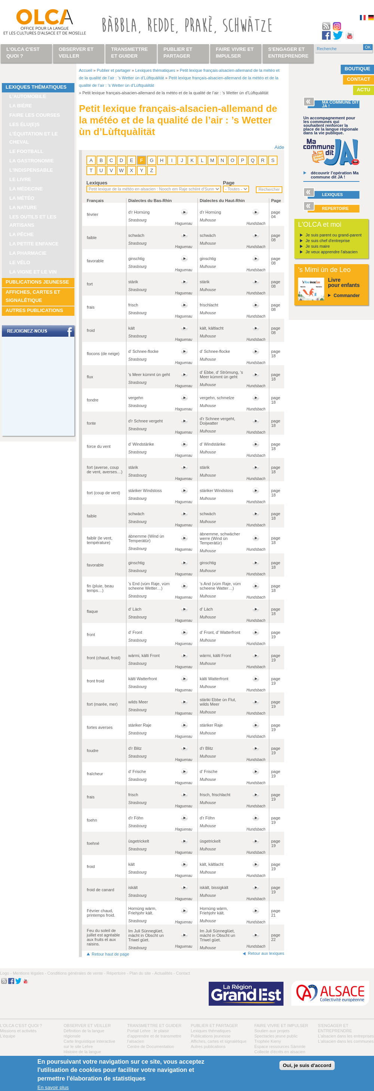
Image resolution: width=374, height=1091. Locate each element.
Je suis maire (318, 246)
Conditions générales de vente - (76, 973)
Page (228, 183)
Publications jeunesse (37, 282)
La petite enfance (34, 244)
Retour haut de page (110, 954)
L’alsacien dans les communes (346, 1041)
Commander (347, 295)
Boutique (357, 68)
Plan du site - (141, 973)
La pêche (21, 234)
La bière (20, 106)
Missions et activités (18, 1031)
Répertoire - (117, 973)
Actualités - (164, 973)
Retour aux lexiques (266, 953)
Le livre (20, 179)
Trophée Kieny (267, 1041)
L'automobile (27, 96)
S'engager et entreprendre (288, 52)
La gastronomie (31, 161)
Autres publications (34, 310)
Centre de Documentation (150, 1046)
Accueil (85, 70)
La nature (23, 207)
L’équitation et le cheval (33, 138)
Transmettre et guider (154, 1025)
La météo (21, 198)
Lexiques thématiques (36, 87)
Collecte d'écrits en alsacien (279, 1051)
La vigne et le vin (33, 272)
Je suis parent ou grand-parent (334, 235)
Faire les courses (34, 115)
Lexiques (96, 183)
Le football (26, 151)
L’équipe (7, 1036)
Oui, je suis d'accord (307, 1065)
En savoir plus (53, 1087)
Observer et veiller (87, 1025)
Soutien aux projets (271, 1031)
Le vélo (19, 262)
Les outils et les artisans (32, 221)
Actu (363, 89)
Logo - (6, 973)
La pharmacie (27, 253)
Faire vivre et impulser (281, 1025)
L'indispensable (31, 170)
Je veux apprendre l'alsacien (332, 252)
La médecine (26, 189)
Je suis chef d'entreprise (328, 240)
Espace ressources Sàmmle (280, 1046)
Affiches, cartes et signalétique (33, 296)
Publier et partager (114, 70)
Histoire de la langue (82, 1051)
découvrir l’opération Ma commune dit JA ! (335, 175)
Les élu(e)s (24, 124)
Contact (358, 79)
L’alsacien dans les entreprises (346, 1036)
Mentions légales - (29, 973)
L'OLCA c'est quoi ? (21, 1025)
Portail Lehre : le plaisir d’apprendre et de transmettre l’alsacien (154, 1036)
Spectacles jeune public (276, 1036)
